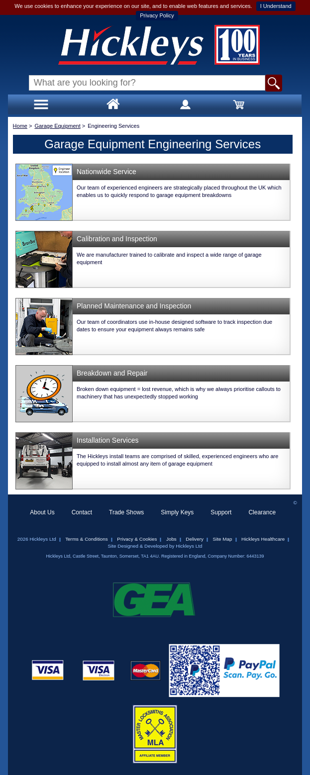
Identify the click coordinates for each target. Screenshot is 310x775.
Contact (82, 512)
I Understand (276, 6)
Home (20, 126)
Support (220, 512)
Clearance (262, 512)
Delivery (195, 539)
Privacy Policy (157, 15)
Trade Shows (126, 512)
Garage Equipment (57, 126)
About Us (42, 512)
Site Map (222, 539)
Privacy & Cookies (137, 539)
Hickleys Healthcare (263, 539)
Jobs (171, 539)
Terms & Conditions (86, 539)
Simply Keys (177, 512)
